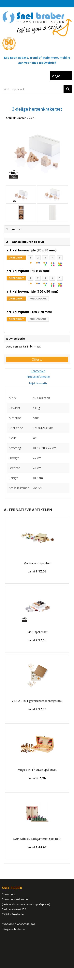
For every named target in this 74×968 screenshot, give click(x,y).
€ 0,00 (56, 76)
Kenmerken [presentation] (38, 371)
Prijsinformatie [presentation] (38, 383)
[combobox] (33, 89)
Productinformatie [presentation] (38, 376)
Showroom (8, 894)
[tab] (38, 371)
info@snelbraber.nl (13, 929)
